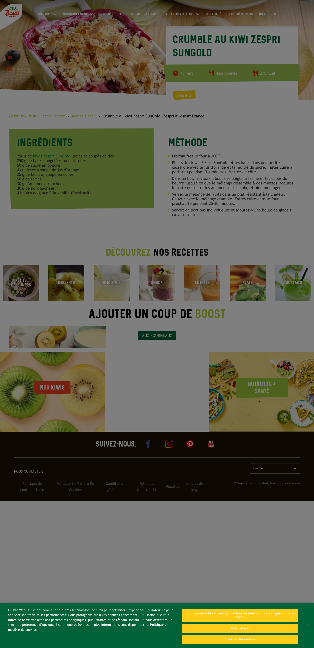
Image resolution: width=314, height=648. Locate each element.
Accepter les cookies (240, 639)
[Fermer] (307, 625)
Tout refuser (240, 628)
